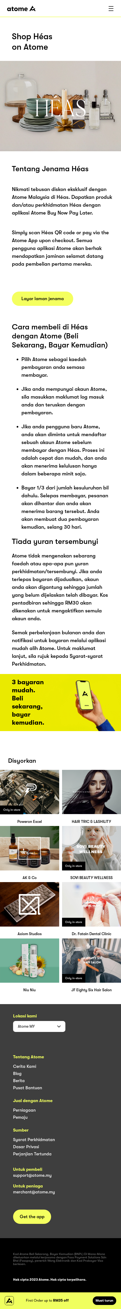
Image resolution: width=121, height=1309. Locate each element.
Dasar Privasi (26, 1146)
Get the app (32, 1216)
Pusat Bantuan (27, 1087)
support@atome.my (32, 1175)
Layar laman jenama (42, 298)
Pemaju (20, 1117)
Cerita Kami (24, 1066)
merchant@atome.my (34, 1192)
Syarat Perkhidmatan (34, 1139)
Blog (17, 1073)
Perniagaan (24, 1110)
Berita (19, 1080)
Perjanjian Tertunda (32, 1154)
